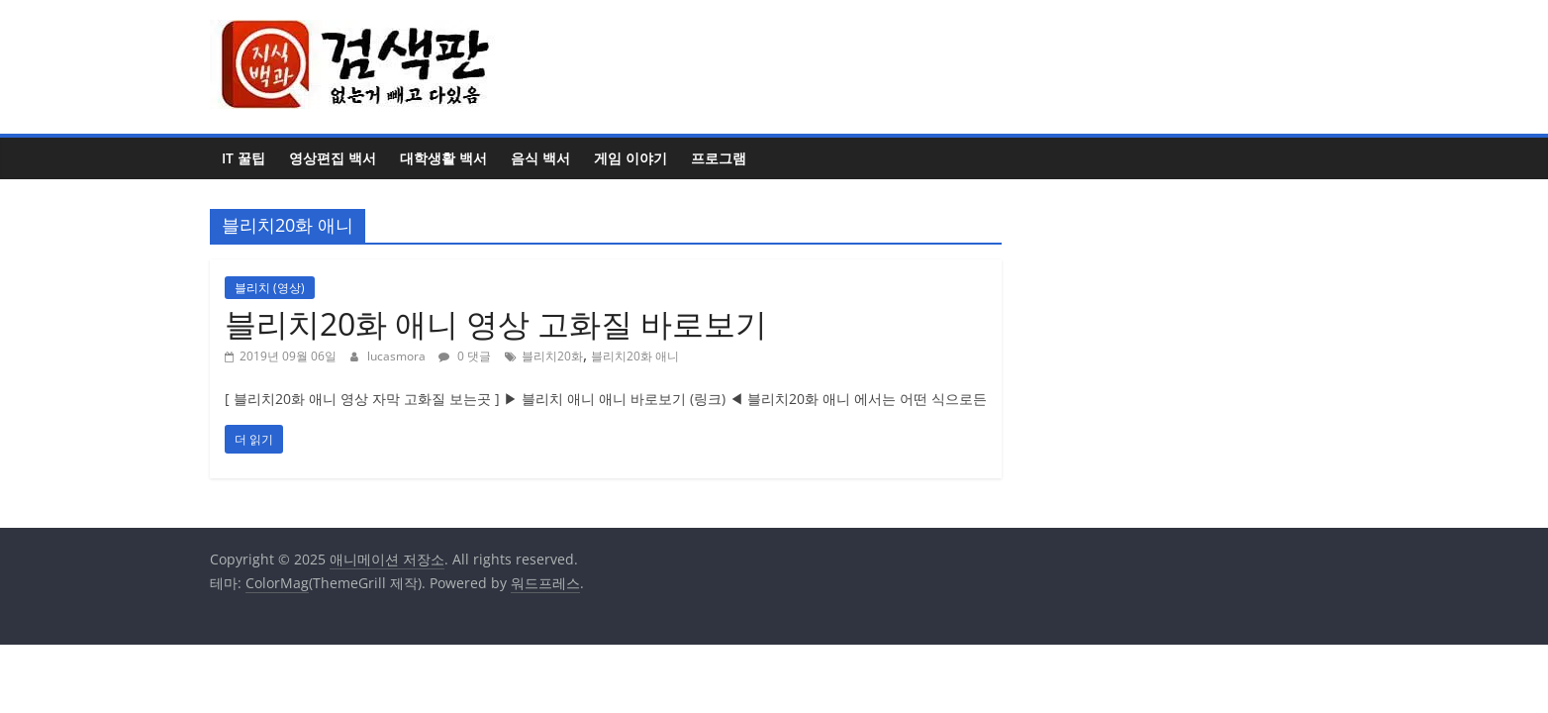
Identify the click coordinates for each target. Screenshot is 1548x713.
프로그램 (718, 158)
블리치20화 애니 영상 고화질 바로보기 (496, 323)
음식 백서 (540, 158)
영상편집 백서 (332, 158)
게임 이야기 (630, 158)
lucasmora (398, 356)
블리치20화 (552, 356)
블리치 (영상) (270, 287)
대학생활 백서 (443, 158)
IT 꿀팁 (243, 158)
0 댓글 (464, 356)
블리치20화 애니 (635, 356)
